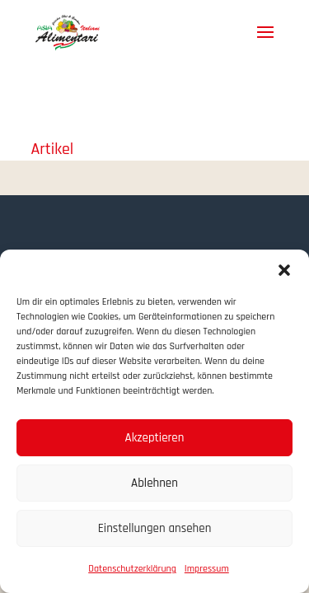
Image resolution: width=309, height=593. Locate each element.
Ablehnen (154, 483)
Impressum (207, 569)
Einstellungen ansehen (155, 528)
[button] (284, 270)
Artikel (52, 149)
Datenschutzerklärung (132, 569)
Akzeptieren (155, 438)
